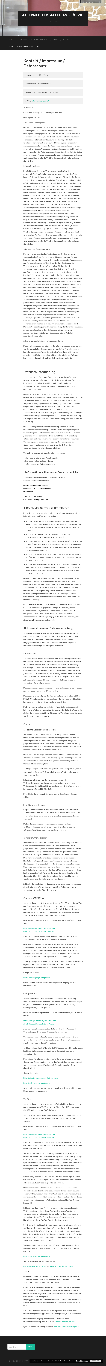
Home (12, 40)
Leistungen (22, 40)
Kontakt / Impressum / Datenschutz (24, 47)
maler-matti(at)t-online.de (40, 101)
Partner (66, 40)
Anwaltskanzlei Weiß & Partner (63, 1266)
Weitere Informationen (82, 1360)
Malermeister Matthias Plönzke (53, 15)
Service (56, 40)
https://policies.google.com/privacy (37, 978)
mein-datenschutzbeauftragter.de (67, 1327)
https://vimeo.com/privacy (65, 1322)
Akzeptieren (95, 1361)
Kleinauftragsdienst (40, 40)
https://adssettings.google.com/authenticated (41, 1078)
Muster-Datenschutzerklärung (35, 1266)
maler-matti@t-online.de (39, 500)
